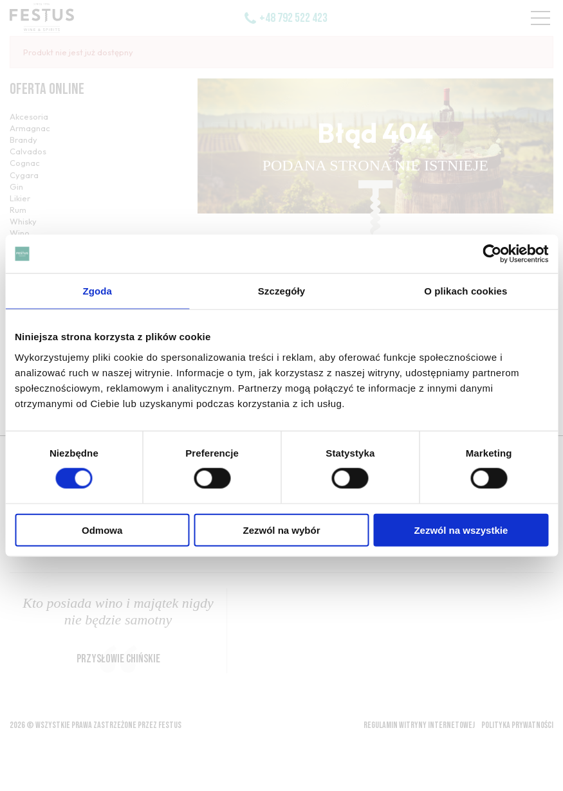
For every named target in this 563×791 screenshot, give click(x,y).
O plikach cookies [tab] (465, 291)
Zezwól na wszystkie (461, 529)
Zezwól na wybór (281, 529)
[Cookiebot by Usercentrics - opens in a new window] (492, 254)
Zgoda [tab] (97, 291)
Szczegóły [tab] (281, 291)
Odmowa (102, 529)
